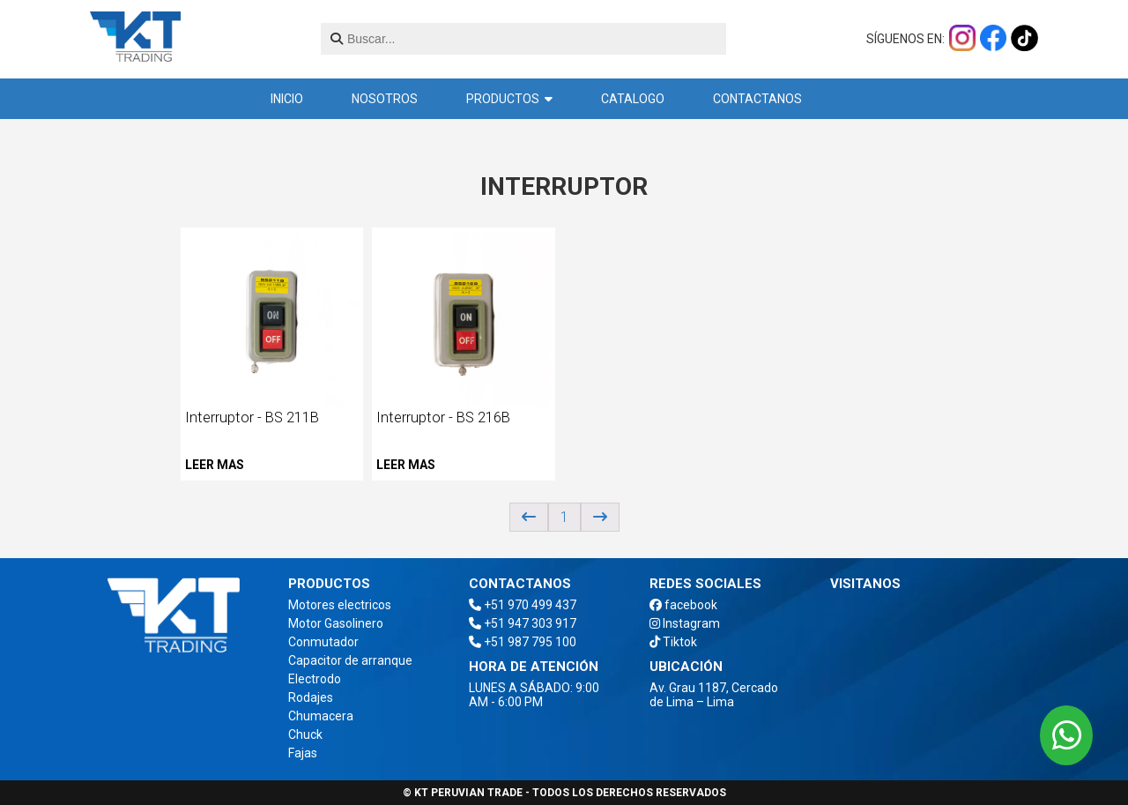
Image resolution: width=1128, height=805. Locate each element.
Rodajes (310, 697)
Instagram (684, 623)
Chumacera (320, 716)
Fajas (302, 753)
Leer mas (214, 465)
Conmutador (323, 642)
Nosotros (385, 99)
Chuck (305, 734)
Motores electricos (339, 605)
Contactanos (757, 99)
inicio (287, 99)
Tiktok (673, 642)
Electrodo (314, 679)
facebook (683, 605)
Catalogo (632, 99)
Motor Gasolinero (335, 623)
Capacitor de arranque (350, 660)
